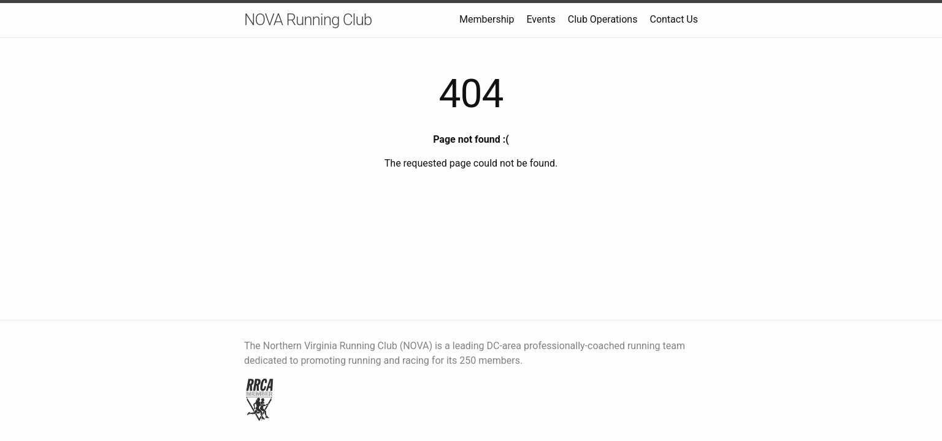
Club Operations (603, 19)
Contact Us (673, 19)
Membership (486, 19)
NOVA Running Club (308, 19)
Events (540, 19)
